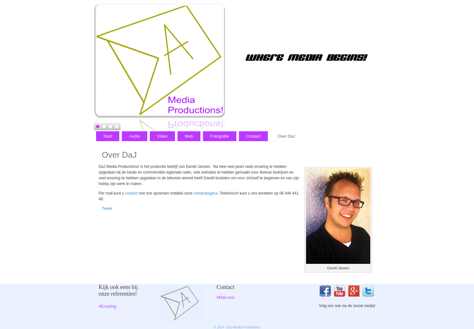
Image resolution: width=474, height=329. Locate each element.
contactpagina (206, 193)
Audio (134, 136)
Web (189, 136)
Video (162, 136)
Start (107, 136)
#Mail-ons (225, 297)
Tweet (107, 208)
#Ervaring (107, 306)
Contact (253, 136)
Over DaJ (286, 136)
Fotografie (219, 136)
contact (131, 193)
